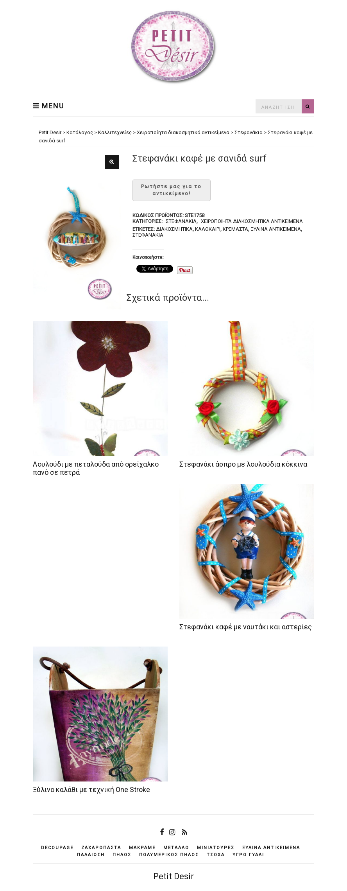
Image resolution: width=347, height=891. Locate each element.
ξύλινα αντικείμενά (275, 229)
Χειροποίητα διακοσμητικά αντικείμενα (252, 221)
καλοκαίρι (207, 229)
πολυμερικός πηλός (169, 854)
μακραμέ (142, 847)
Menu (48, 106)
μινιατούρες (215, 847)
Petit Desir (173, 876)
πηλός (122, 854)
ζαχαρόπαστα (101, 847)
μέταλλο (176, 847)
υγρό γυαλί (248, 854)
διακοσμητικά (174, 229)
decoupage (57, 847)
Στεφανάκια (181, 221)
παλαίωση (91, 854)
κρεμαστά (235, 229)
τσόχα (216, 854)
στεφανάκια (147, 235)
